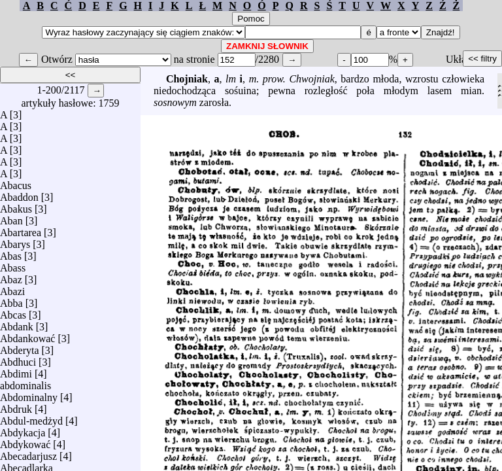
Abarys (15, 241)
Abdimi (16, 370)
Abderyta (19, 347)
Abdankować (27, 335)
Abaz (11, 276)
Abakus (16, 205)
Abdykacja (22, 429)
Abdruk (16, 405)
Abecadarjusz (28, 453)
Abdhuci (18, 358)
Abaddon (19, 194)
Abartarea (20, 229)
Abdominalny (29, 394)
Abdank (16, 323)
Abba (11, 299)
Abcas (13, 311)
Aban (11, 217)
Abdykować (25, 441)
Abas (11, 252)
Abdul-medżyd (31, 417)
